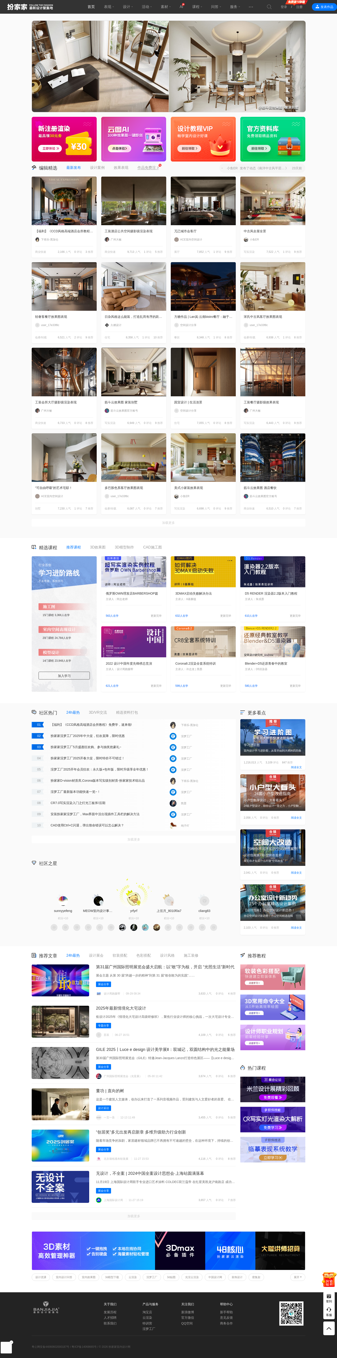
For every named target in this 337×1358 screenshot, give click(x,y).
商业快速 (40, 251)
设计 (126, 7)
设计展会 (96, 955)
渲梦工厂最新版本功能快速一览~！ (75, 792)
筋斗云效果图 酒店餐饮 (260, 488)
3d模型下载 (112, 1277)
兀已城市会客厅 (185, 231)
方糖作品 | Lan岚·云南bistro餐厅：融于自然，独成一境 (205, 317)
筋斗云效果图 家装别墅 (121, 402)
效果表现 (121, 168)
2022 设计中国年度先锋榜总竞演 (129, 663)
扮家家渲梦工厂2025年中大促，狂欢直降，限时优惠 (88, 736)
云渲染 (133, 1277)
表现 (107, 7)
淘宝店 (147, 1312)
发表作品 (327, 7)
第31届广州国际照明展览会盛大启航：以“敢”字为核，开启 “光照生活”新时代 (165, 967)
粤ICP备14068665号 (84, 1346)
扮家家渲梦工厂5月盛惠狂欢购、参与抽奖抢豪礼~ (86, 747)
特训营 (147, 1323)
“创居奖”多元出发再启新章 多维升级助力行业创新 (141, 1132)
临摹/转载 (41, 337)
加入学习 (64, 676)
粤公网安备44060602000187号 (50, 1346)
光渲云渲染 (192, 1277)
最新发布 (73, 168)
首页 (91, 7)
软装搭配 (120, 955)
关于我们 (110, 1304)
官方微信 (187, 1317)
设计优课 (40, 1277)
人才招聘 (110, 1317)
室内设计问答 (64, 1277)
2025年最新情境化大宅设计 (121, 1008)
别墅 (38, 508)
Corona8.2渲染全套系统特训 (195, 663)
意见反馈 (226, 1317)
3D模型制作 (124, 547)
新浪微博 (187, 1312)
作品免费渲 (148, 168)
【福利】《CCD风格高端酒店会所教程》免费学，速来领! (66, 231)
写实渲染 (249, 251)
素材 (164, 7)
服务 (233, 7)
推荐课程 (73, 547)
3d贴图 (171, 1277)
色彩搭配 (143, 955)
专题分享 (103, 1025)
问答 (214, 7)
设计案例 (97, 168)
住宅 (107, 337)
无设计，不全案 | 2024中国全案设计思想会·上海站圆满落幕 (150, 1173)
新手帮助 (226, 1312)
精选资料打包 (127, 712)
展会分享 (103, 984)
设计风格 (167, 955)
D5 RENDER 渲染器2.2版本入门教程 (271, 593)
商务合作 (226, 1323)
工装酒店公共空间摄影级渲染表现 (129, 231)
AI (181, 7)
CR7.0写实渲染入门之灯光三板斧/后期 (78, 803)
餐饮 (177, 337)
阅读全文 (296, 767)
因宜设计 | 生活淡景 (188, 402)
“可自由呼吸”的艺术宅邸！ (53, 488)
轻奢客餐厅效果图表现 (51, 317)
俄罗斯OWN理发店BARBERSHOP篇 (132, 593)
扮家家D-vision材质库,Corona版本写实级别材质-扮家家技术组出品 (98, 780)
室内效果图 (89, 1277)
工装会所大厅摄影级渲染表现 (56, 402)
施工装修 (191, 955)
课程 (196, 7)
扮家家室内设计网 (30, 7)
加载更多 (168, 523)
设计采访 (103, 1108)
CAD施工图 (152, 547)
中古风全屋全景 (255, 231)
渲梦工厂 (151, 1277)
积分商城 (205, 863)
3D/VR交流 (98, 712)
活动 (145, 7)
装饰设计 (237, 1277)
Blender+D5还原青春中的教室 (266, 663)
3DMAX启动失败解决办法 (193, 593)
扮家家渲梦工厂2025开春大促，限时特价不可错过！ (88, 758)
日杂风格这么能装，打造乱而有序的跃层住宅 (135, 317)
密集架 (256, 1277)
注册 (299, 7)
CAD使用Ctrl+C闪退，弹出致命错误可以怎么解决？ (87, 825)
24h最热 (73, 712)
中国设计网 (215, 1277)
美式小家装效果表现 (188, 488)
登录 (284, 7)
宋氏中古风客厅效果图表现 (263, 317)
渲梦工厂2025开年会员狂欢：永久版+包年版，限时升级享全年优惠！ (100, 769)
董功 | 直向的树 (110, 1091)
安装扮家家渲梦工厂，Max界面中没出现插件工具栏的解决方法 (95, 814)
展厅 (177, 251)
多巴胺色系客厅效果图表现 (124, 488)
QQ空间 (187, 1323)
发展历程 (110, 1312)
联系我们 (110, 1323)
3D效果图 (98, 547)
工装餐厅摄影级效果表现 (261, 402)
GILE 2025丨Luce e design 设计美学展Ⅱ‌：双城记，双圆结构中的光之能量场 (165, 1049)
